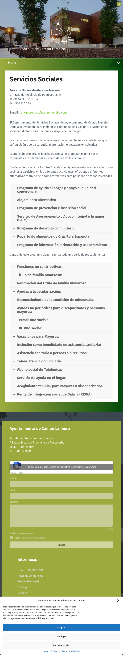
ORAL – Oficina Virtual (31, 569)
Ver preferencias (61, 645)
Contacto (23, 593)
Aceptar (61, 627)
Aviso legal (76, 651)
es (119, 3)
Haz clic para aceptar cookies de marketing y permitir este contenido (61, 467)
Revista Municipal (28, 581)
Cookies (45, 651)
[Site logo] (61, 43)
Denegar (61, 636)
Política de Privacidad (60, 651)
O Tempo (23, 587)
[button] (118, 600)
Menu (61, 63)
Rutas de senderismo (30, 575)
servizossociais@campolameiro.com (43, 112)
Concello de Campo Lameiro (42, 49)
